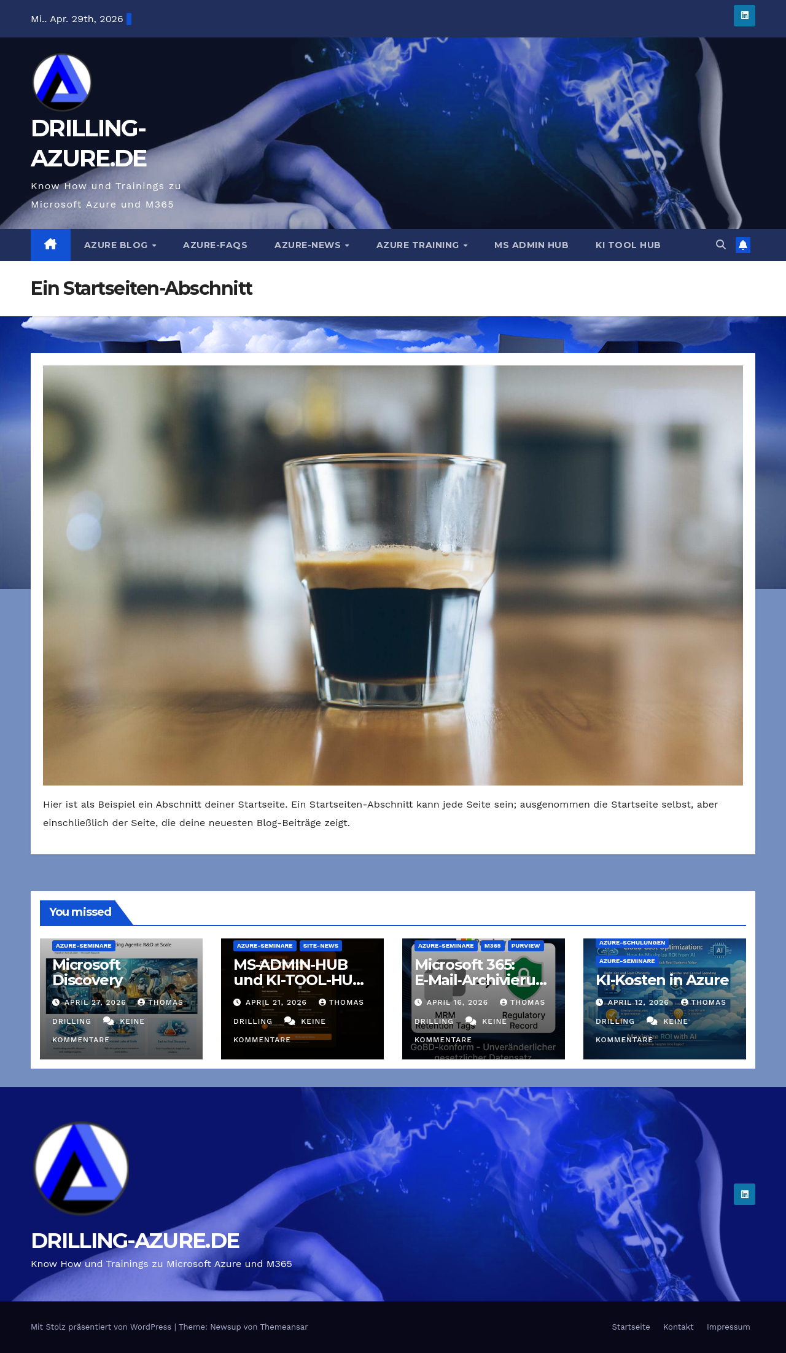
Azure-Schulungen (632, 942)
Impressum (728, 1327)
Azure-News (309, 245)
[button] (721, 245)
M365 (492, 945)
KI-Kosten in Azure (662, 980)
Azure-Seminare (84, 945)
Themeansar (284, 1327)
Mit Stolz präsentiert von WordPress (102, 1327)
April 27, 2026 (97, 1002)
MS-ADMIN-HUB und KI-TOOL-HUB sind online (298, 980)
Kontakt (678, 1327)
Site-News (321, 945)
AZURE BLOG (117, 245)
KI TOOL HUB (628, 245)
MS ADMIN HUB (531, 245)
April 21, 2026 (278, 1002)
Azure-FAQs (215, 245)
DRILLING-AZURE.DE (135, 1241)
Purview (526, 945)
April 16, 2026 (459, 1002)
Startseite (631, 1327)
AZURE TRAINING (419, 245)
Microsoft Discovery (87, 972)
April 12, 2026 (640, 1002)
